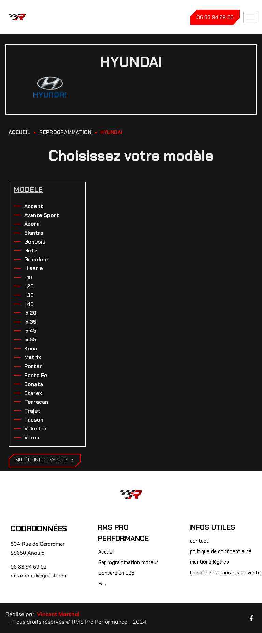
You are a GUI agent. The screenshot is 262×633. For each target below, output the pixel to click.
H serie (33, 268)
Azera (32, 223)
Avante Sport (41, 215)
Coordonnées (39, 529)
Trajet (32, 410)
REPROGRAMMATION (65, 132)
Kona (30, 348)
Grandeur (36, 259)
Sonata (33, 384)
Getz (30, 250)
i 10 (28, 277)
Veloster (35, 428)
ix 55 (30, 339)
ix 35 (30, 321)
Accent (33, 206)
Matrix (32, 357)
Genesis (34, 241)
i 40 (29, 304)
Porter (33, 366)
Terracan (36, 402)
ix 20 (30, 312)
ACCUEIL (19, 132)
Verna (31, 437)
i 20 (29, 286)
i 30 (29, 295)
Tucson (33, 419)
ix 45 (30, 330)
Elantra (33, 232)
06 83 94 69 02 (215, 17)
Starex (33, 393)
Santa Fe (35, 375)
